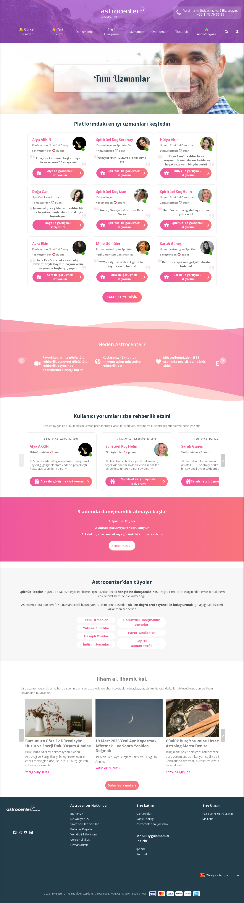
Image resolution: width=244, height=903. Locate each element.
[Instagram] (20, 832)
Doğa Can (40, 191)
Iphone (141, 849)
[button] (21, 361)
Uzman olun (144, 814)
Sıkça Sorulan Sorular (84, 824)
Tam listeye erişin (122, 297)
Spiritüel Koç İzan (111, 191)
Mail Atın (207, 819)
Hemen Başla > (122, 546)
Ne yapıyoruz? (79, 819)
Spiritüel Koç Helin (176, 191)
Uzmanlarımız (79, 845)
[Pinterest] (31, 832)
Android (141, 854)
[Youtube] (25, 832)
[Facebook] (14, 832)
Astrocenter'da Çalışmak (152, 824)
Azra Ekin (40, 243)
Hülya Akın (169, 139)
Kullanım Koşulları (82, 829)
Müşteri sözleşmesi (134, 893)
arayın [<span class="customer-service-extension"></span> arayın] (217, 814)
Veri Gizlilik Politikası (83, 834)
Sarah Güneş (171, 243)
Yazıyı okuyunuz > (37, 772)
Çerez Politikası (80, 840)
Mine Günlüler (108, 243)
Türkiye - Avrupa (217, 875)
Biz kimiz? (76, 814)
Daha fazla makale (122, 785)
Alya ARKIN (41, 139)
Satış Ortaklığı (145, 819)
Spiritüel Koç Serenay (114, 139)
